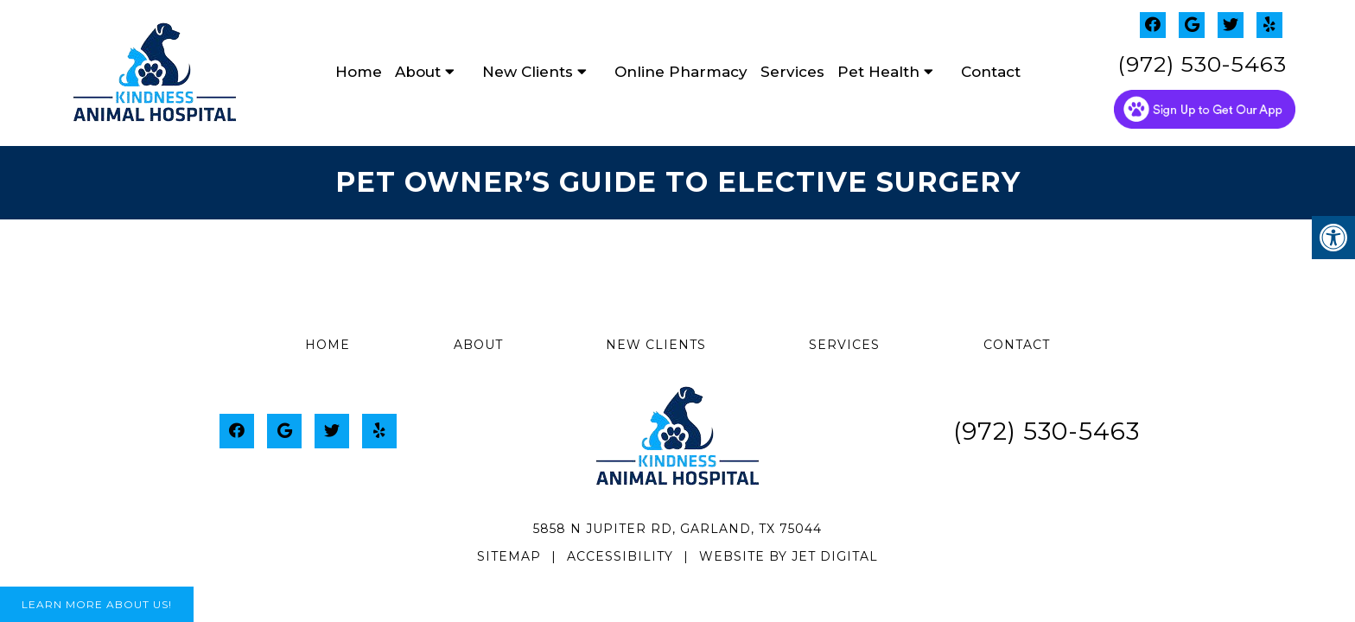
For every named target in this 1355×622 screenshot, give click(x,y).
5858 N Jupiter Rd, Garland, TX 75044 (677, 528)
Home (358, 71)
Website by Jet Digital (788, 556)
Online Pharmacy (680, 71)
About (418, 71)
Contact (991, 71)
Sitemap (509, 556)
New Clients (527, 71)
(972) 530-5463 (1202, 64)
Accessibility (620, 556)
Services (792, 71)
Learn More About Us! (97, 604)
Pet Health (878, 71)
